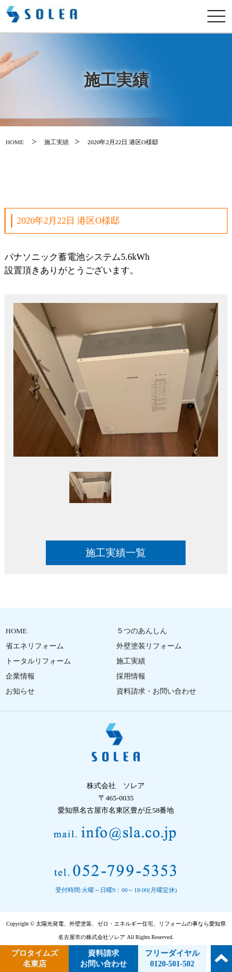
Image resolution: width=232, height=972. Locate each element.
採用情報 (130, 676)
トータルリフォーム (38, 661)
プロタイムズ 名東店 (34, 958)
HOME (14, 142)
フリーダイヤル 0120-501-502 (172, 958)
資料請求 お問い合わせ (103, 958)
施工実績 (56, 142)
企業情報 (20, 676)
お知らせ (20, 691)
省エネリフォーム (35, 646)
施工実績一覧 (116, 552)
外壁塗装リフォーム (149, 646)
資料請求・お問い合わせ (156, 691)
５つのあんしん (141, 631)
